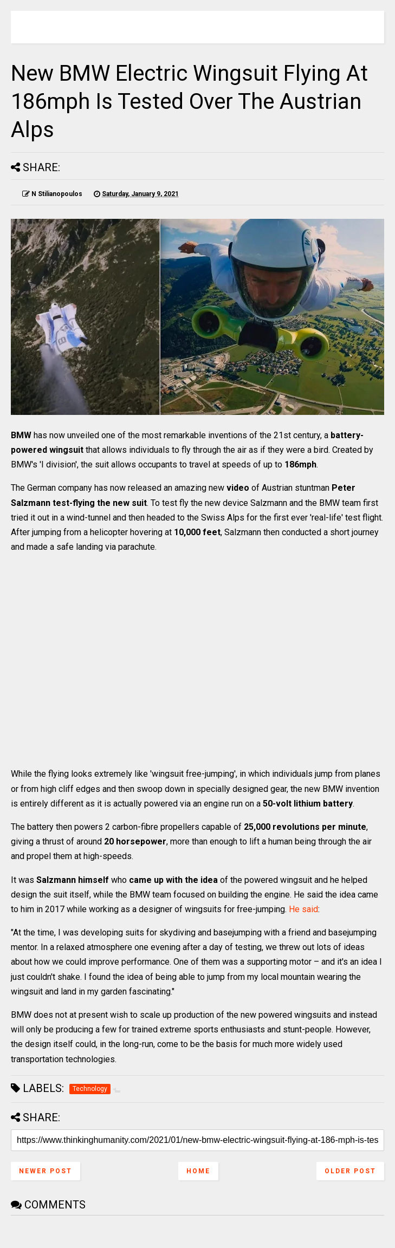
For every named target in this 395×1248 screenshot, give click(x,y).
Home (198, 1171)
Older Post (350, 1171)
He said (303, 909)
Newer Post (45, 1171)
